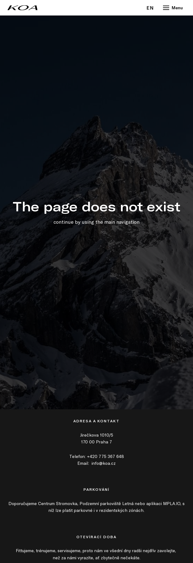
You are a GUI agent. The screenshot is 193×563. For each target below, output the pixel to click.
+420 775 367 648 (105, 456)
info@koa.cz (104, 463)
